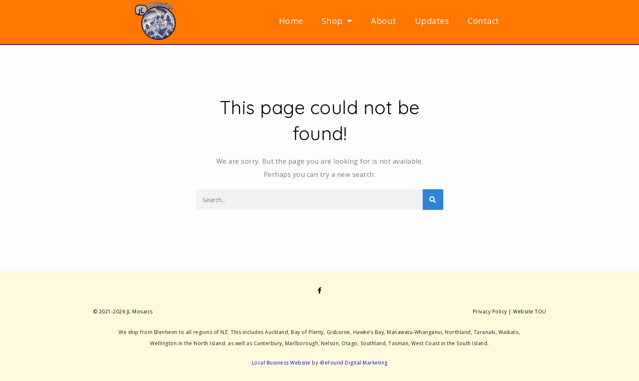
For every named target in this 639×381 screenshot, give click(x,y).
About (383, 20)
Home (291, 20)
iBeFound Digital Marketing (354, 362)
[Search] (433, 199)
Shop (337, 21)
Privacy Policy (490, 311)
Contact (483, 20)
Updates (432, 20)
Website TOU (529, 311)
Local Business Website (281, 362)
